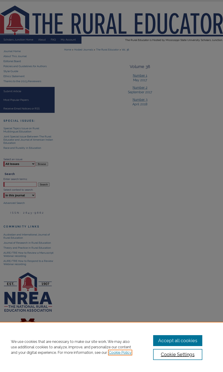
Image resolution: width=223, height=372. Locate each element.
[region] (111, 347)
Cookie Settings (178, 354)
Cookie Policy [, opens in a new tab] (120, 352)
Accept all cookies (177, 340)
